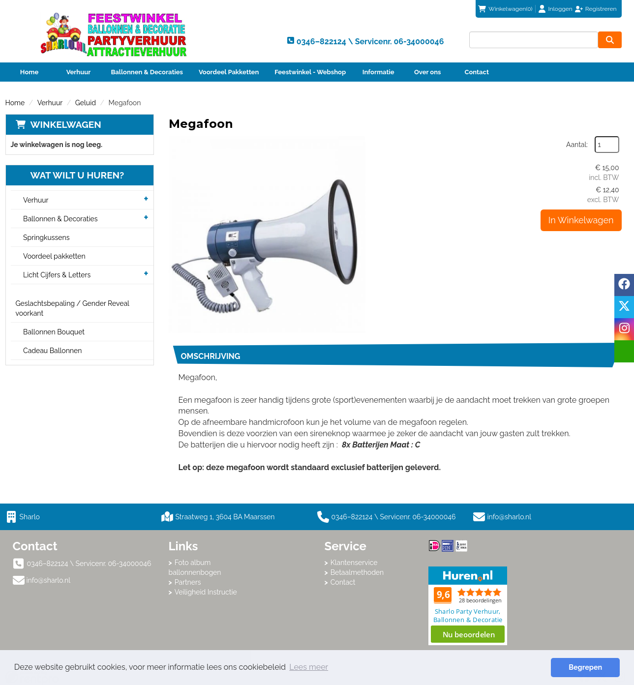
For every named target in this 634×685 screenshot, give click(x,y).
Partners (188, 582)
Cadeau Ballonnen (52, 351)
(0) (505, 9)
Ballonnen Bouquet (54, 332)
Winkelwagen (65, 124)
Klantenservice (354, 562)
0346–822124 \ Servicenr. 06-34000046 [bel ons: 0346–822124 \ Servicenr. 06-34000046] (89, 563)
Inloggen (560, 9)
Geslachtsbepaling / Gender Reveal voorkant (72, 308)
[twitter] (624, 307)
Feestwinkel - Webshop (310, 72)
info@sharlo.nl (509, 516)
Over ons (427, 72)
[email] (624, 351)
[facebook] (624, 285)
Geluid (85, 103)
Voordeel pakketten (54, 256)
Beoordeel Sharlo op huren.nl (467, 605)
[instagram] (624, 329)
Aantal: (577, 145)
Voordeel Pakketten (229, 72)
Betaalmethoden (357, 572)
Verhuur (78, 72)
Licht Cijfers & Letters (57, 275)
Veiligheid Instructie (206, 592)
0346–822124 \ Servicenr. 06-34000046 (386, 517)
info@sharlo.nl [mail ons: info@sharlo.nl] (49, 580)
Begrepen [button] (585, 667)
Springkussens (46, 237)
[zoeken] (610, 39)
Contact (477, 72)
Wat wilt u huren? (70, 175)
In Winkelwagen (581, 220)
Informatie (378, 72)
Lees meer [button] (308, 667)
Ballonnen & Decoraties (147, 72)
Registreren (601, 9)
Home (29, 72)
